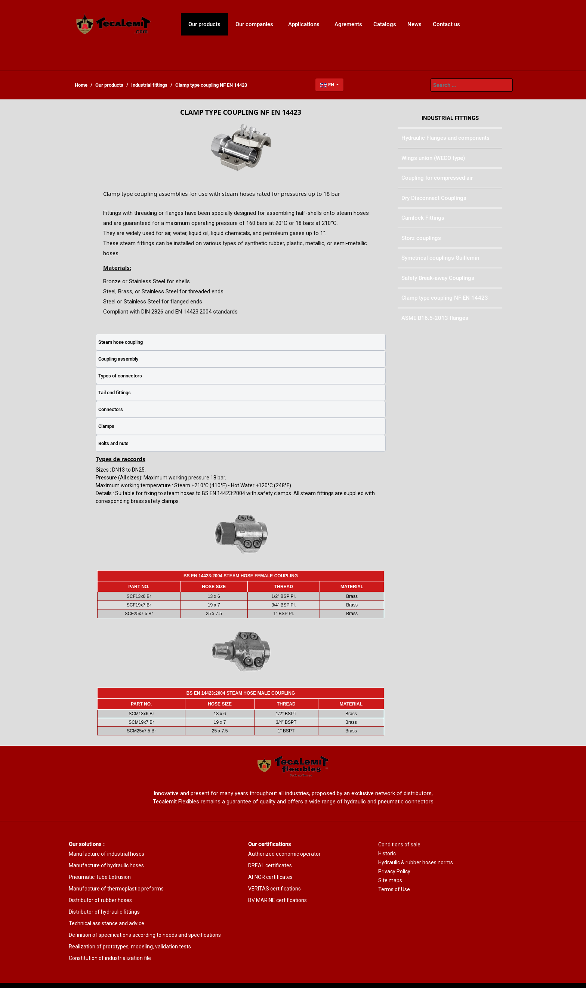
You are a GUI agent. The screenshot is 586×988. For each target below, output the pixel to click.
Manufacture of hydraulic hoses (106, 865)
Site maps (390, 880)
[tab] (241, 342)
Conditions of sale (399, 844)
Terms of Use (394, 889)
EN (327, 84)
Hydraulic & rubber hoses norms (415, 862)
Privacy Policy (394, 871)
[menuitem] (113, 24)
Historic (387, 853)
